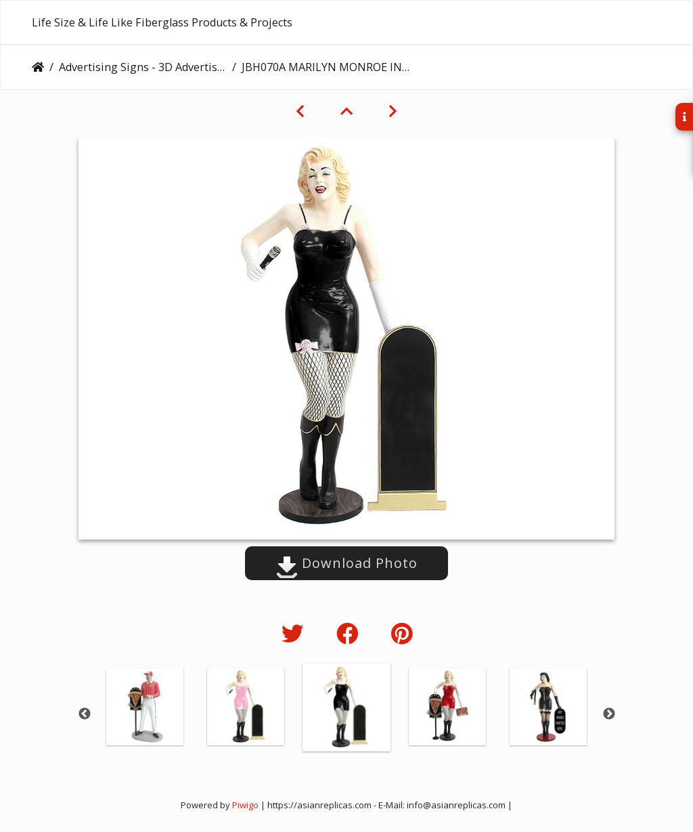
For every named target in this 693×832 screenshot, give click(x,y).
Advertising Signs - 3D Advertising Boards (143, 67)
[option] (145, 706)
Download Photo (347, 563)
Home (38, 67)
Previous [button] (84, 714)
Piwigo (245, 805)
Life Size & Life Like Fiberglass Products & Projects (162, 22)
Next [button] (609, 714)
